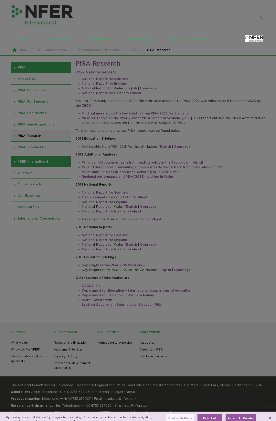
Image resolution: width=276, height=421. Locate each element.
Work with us (138, 39)
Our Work (20, 39)
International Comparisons (189, 39)
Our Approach (58, 39)
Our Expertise (99, 39)
